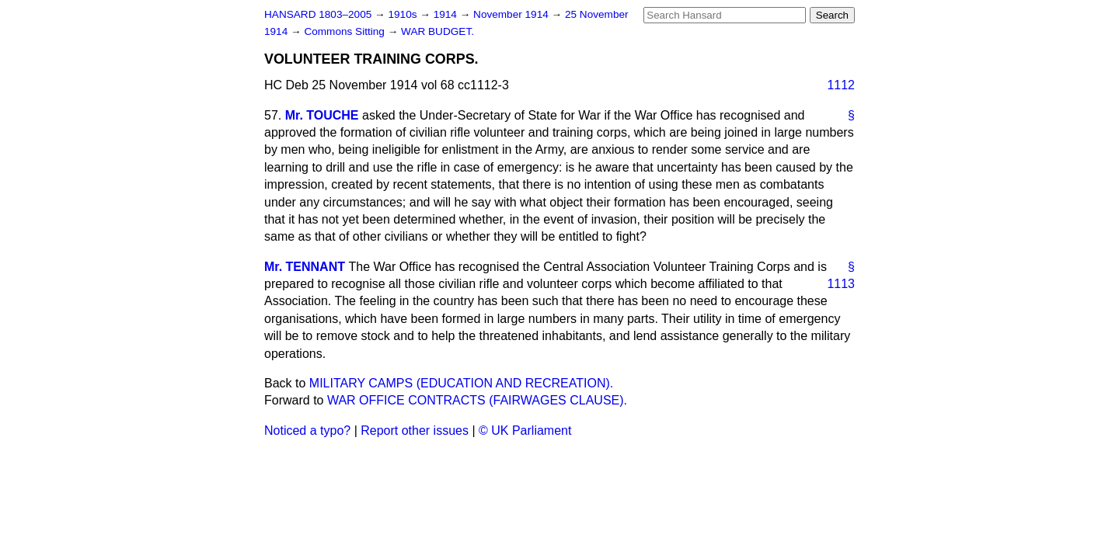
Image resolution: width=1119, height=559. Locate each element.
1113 (841, 283)
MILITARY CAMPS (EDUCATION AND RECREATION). (461, 383)
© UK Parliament (525, 430)
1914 (447, 14)
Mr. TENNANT (304, 266)
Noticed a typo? (307, 430)
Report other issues (415, 430)
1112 (841, 85)
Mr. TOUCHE (322, 115)
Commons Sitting (345, 31)
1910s (404, 14)
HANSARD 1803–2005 (317, 14)
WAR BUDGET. (437, 31)
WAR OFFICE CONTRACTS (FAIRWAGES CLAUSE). (477, 400)
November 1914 (512, 14)
